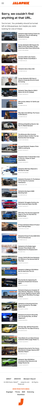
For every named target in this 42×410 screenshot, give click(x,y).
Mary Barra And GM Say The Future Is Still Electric (28, 113)
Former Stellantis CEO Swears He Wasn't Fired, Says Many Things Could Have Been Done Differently (28, 46)
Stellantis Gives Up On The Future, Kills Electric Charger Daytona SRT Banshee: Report (28, 350)
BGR (23, 392)
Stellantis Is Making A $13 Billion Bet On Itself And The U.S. (28, 270)
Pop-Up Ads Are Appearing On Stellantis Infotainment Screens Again (28, 281)
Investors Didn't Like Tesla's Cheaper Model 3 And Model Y (27, 57)
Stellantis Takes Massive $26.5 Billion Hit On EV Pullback (27, 91)
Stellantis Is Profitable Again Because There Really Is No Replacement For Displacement (27, 248)
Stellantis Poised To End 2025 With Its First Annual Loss (29, 236)
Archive (17, 379)
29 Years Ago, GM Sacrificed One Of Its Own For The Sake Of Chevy (28, 327)
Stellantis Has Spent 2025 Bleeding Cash (26, 192)
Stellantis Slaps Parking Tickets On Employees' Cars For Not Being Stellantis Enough (29, 35)
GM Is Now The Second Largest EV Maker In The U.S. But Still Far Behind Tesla (28, 214)
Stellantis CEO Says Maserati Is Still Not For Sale (27, 169)
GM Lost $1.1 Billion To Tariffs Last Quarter (28, 102)
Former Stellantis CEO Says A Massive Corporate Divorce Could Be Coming (28, 80)
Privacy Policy (30, 379)
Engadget (9, 392)
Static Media (13, 382)
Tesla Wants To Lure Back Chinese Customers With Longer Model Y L (28, 338)
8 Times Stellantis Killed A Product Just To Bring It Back (29, 225)
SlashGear (21, 394)
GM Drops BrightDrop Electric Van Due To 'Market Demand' (28, 124)
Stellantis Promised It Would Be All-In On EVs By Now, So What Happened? (28, 316)
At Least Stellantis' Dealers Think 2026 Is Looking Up (28, 147)
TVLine (17, 392)
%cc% (15, 39)
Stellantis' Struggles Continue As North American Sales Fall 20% (28, 203)
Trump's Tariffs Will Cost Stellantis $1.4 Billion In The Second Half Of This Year (28, 259)
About (8, 379)
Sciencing (30, 392)
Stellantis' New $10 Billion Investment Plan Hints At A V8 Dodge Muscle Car (27, 361)
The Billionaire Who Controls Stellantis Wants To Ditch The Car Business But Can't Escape (28, 136)
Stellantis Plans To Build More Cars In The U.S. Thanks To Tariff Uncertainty (29, 158)
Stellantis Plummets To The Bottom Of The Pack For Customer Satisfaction (29, 180)
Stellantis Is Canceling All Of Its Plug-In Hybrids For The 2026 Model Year (28, 305)
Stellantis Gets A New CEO (26, 69)
